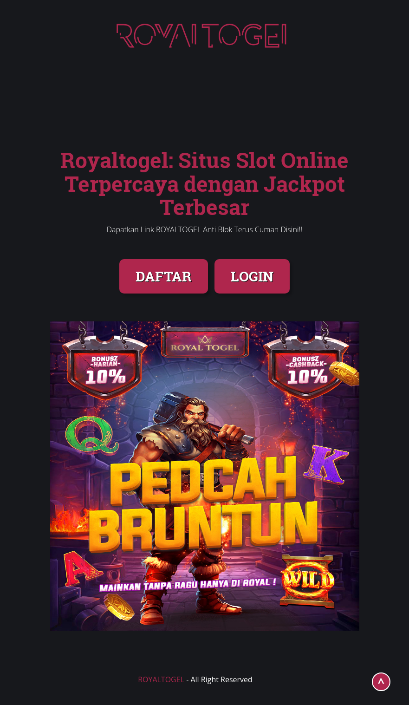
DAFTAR (164, 276)
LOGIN (252, 276)
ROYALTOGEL (161, 679)
